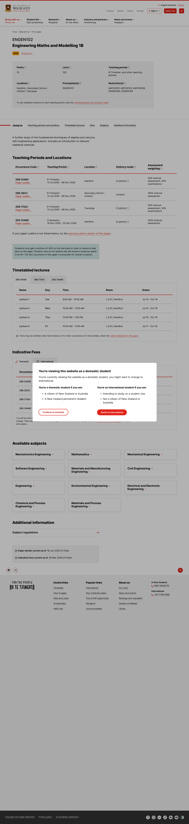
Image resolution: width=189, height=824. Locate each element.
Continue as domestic (53, 412)
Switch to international (112, 412)
